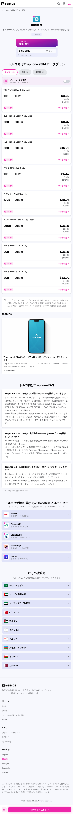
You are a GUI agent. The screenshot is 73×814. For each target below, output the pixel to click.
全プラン (9, 72)
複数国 (40, 72)
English (5, 755)
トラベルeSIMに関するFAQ (13, 715)
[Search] (58, 3)
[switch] (66, 81)
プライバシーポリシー (11, 733)
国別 (25, 72)
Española (6, 768)
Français (5, 763)
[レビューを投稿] (69, 3)
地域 (4, 706)
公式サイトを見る (39, 809)
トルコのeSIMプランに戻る (13, 10)
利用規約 (5, 737)
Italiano (5, 772)
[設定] (64, 3)
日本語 (5, 759)
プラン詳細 (63, 108)
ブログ (5, 711)
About (4, 719)
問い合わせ (6, 741)
